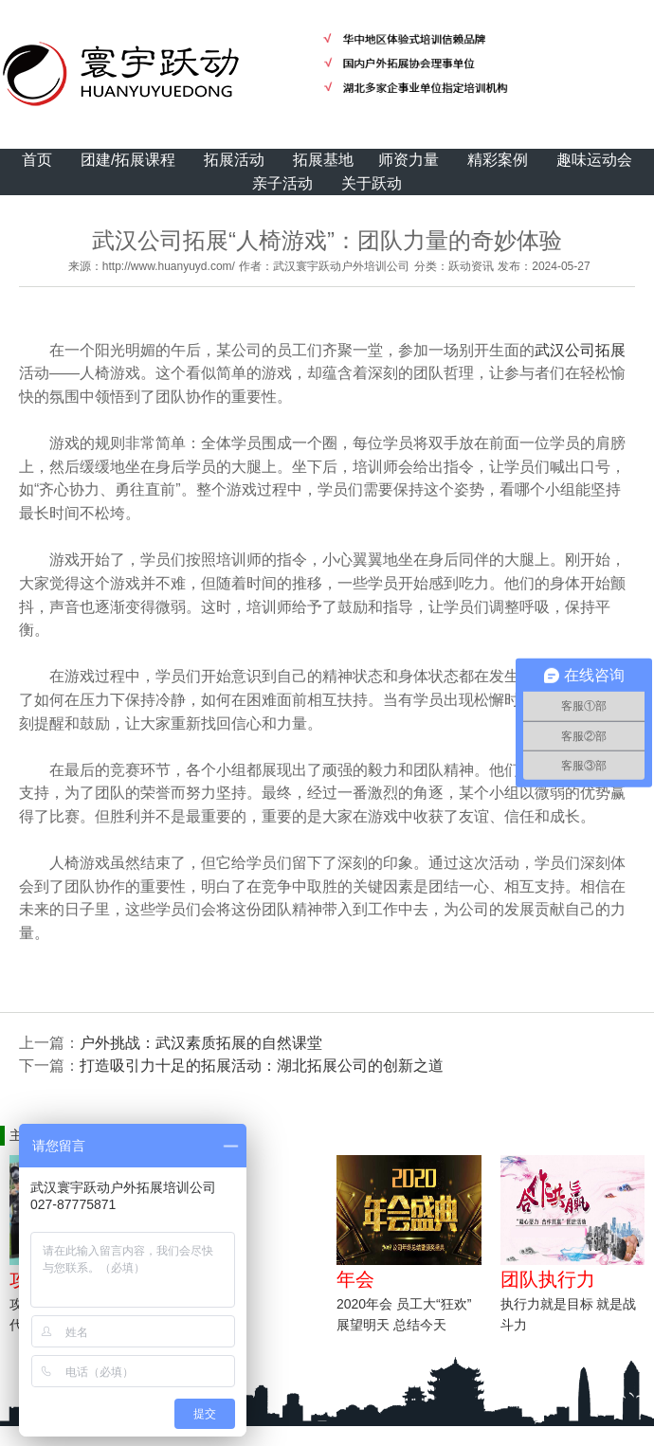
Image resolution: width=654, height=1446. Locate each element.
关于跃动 (371, 183)
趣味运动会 (594, 160)
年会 (355, 1279)
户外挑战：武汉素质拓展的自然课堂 (201, 1043)
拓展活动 (234, 160)
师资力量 (408, 160)
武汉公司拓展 (580, 350)
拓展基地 (323, 160)
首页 (37, 160)
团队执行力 (547, 1279)
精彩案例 (497, 160)
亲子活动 (282, 183)
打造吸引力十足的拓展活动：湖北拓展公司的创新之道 (262, 1065)
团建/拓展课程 (128, 160)
